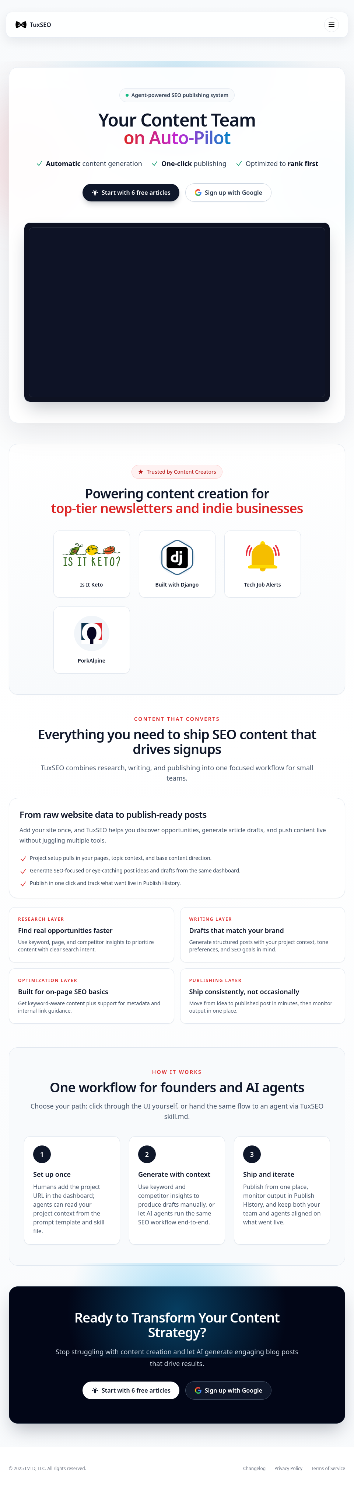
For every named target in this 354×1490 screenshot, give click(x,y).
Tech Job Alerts (262, 584)
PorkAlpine (91, 660)
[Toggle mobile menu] (331, 24)
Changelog (254, 1469)
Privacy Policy (288, 1469)
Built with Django (177, 584)
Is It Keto (91, 584)
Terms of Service (328, 1469)
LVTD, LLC (35, 1468)
